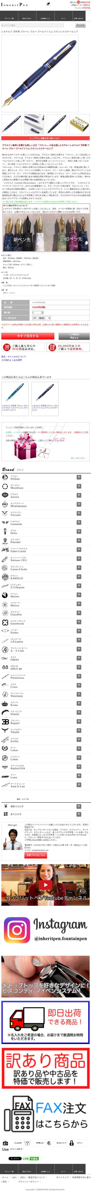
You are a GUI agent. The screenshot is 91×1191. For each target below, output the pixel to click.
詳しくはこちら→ (78, 458)
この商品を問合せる (74, 336)
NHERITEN (15, 5)
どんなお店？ (18, 1143)
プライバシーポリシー (28, 1182)
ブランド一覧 (9, 18)
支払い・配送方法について (32, 1177)
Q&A (14, 1177)
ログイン (79, 1143)
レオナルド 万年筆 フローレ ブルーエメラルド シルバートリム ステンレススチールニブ (15, 408)
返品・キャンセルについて (13, 356)
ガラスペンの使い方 (16, 1149)
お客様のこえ (45, 18)
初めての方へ (27, 18)
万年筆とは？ (40, 1143)
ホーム (5, 1177)
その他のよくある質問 (11, 360)
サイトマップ (62, 1177)
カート (63, 18)
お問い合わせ (78, 18)
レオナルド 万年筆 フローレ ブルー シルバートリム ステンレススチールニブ (45, 408)
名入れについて (61, 1143)
